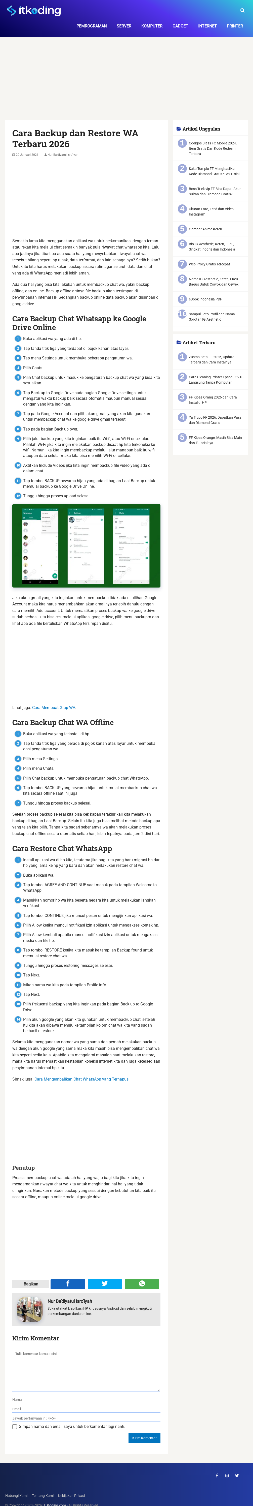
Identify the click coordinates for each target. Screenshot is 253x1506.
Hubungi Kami (16, 1496)
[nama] (86, 1399)
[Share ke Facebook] (68, 1284)
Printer (235, 26)
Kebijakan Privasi (71, 1496)
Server (124, 26)
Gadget (180, 26)
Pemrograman (91, 26)
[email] (86, 1409)
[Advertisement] (126, 83)
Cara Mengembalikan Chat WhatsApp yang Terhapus (81, 1079)
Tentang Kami (42, 1496)
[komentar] (86, 1370)
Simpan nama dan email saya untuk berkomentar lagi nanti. (72, 1426)
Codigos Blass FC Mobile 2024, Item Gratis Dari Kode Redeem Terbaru (213, 148)
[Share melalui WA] (142, 1284)
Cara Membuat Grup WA (53, 707)
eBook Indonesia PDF (205, 299)
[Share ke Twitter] (105, 1284)
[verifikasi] (86, 1418)
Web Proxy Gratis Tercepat (209, 264)
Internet (207, 26)
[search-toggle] (242, 11)
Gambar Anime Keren (205, 229)
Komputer (151, 26)
